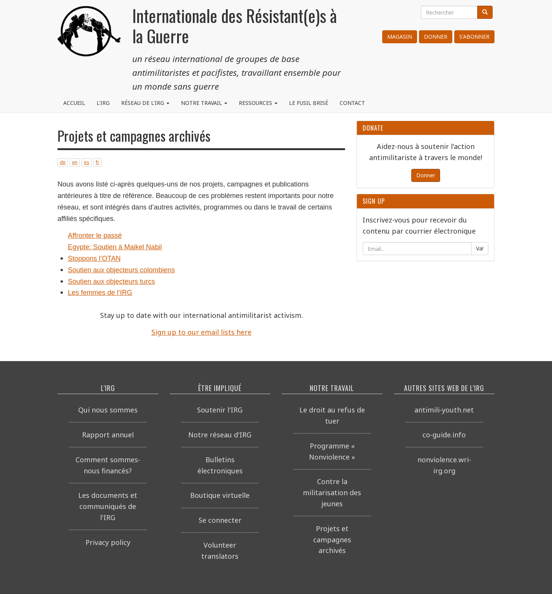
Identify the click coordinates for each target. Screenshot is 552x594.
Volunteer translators (219, 550)
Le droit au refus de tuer (332, 415)
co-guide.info (444, 434)
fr (97, 162)
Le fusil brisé (308, 102)
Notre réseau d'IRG (219, 434)
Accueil (74, 102)
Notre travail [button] (204, 102)
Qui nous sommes (108, 409)
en (74, 162)
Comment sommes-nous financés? (108, 465)
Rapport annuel (108, 434)
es (86, 162)
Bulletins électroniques (220, 465)
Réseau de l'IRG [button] (145, 102)
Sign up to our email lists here (201, 332)
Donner (435, 36)
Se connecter (220, 520)
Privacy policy (107, 542)
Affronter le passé (95, 235)
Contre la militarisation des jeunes (332, 492)
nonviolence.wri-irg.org (444, 465)
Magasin (399, 36)
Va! (479, 248)
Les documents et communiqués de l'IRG (107, 506)
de (63, 162)
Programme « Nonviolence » (332, 451)
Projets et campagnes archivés (332, 539)
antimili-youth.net (444, 409)
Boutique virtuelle (220, 495)
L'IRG (103, 102)
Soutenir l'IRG (220, 409)
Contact (352, 102)
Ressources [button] (258, 102)
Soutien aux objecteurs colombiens (121, 270)
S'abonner (474, 36)
